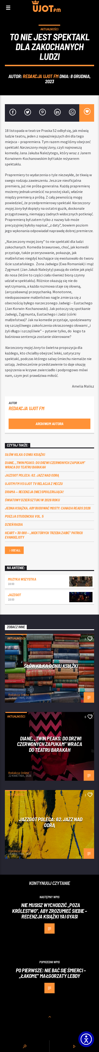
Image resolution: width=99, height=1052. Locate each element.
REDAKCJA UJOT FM (40, 76)
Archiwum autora (49, 423)
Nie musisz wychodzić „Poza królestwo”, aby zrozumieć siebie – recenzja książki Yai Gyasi (49, 910)
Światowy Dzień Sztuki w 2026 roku (32, 500)
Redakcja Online (18, 695)
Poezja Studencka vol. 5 (24, 516)
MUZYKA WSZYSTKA (22, 579)
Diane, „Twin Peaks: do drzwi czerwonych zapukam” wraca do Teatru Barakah (45, 464)
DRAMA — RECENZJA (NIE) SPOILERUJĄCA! (34, 491)
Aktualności (49, 29)
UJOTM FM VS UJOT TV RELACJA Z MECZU (34, 483)
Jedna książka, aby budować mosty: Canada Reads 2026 (48, 508)
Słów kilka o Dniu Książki (25, 454)
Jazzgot (14, 594)
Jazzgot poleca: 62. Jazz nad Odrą (32, 475)
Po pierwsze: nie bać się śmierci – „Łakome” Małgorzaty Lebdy (51, 973)
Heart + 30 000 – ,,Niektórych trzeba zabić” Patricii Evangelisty (43, 534)
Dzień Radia (14, 524)
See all (14, 550)
